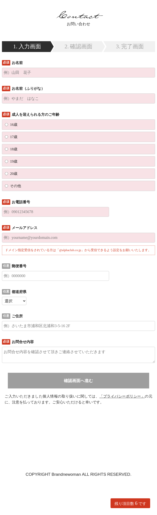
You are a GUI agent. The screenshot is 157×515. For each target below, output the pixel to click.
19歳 (13, 161)
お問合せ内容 (23, 342)
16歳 (13, 125)
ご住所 (17, 316)
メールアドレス (24, 228)
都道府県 (19, 292)
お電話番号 (21, 202)
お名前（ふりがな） (28, 88)
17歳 (13, 137)
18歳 (13, 149)
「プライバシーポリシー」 (122, 396)
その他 (15, 186)
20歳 (13, 174)
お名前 (17, 63)
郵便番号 (19, 266)
